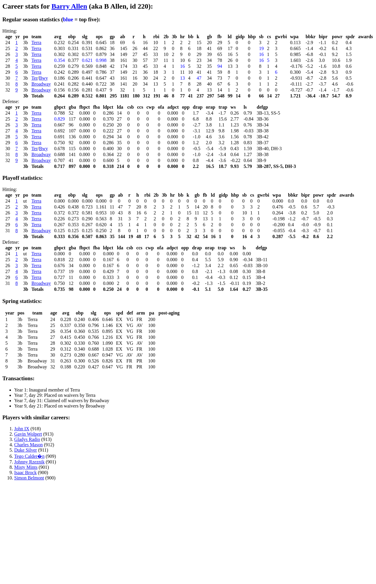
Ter (34, 78)
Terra (36, 42)
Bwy (43, 78)
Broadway (41, 83)
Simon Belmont (29, 477)
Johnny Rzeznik (29, 461)
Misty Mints (26, 467)
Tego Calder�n (29, 456)
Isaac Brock (25, 472)
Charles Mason (28, 444)
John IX (21, 428)
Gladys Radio (27, 439)
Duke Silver (25, 450)
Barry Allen (69, 6)
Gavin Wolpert (28, 434)
